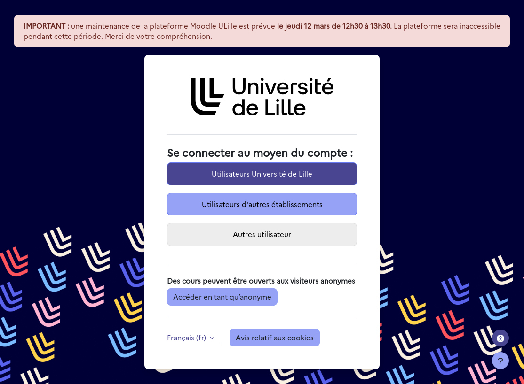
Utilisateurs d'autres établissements (262, 204)
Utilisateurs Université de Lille (262, 173)
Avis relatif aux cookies (275, 337)
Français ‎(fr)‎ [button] (187, 337)
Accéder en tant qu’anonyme (222, 296)
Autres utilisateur (262, 234)
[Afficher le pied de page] (500, 360)
